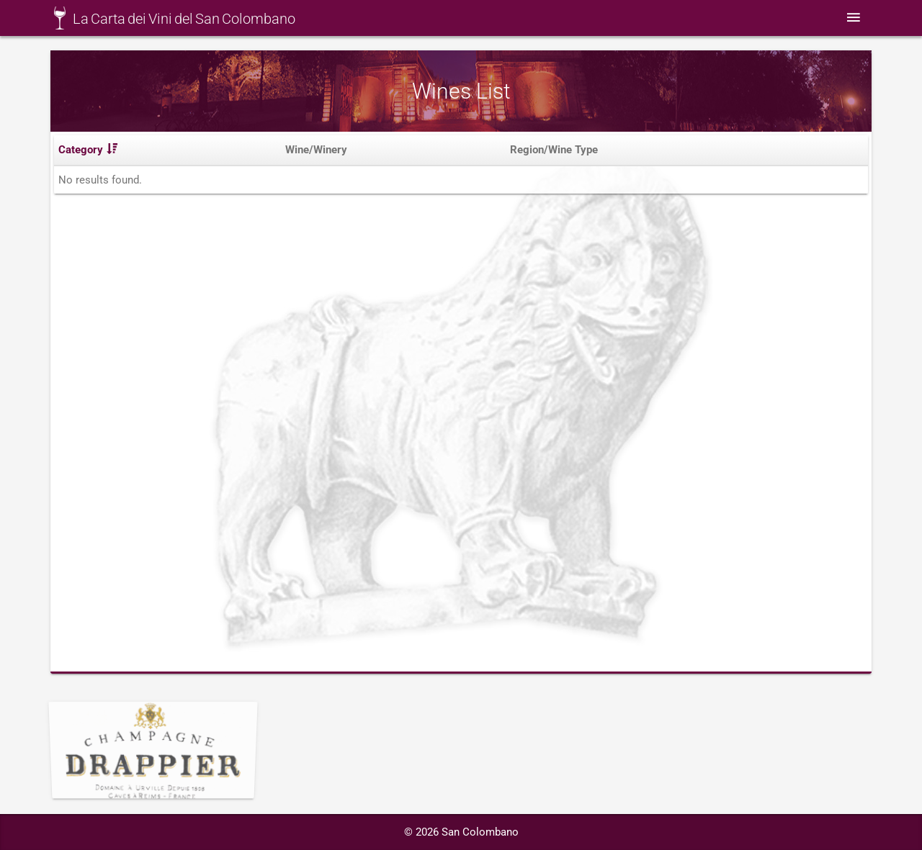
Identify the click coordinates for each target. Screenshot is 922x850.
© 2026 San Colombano (461, 832)
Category (87, 153)
